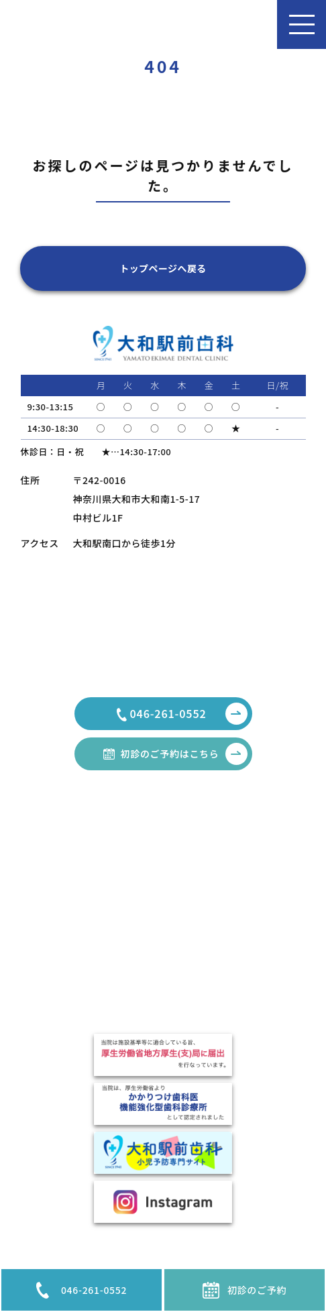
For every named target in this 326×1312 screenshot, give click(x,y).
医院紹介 (56, 941)
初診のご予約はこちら (184, 754)
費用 (48, 987)
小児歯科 (215, 1000)
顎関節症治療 (224, 923)
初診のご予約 (244, 1290)
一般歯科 (215, 861)
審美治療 (215, 877)
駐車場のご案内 (69, 956)
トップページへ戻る (163, 268)
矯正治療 (215, 954)
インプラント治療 (232, 969)
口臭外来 (215, 938)
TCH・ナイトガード (236, 985)
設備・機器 (60, 972)
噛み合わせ (219, 1015)
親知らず (215, 892)
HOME (57, 843)
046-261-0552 (81, 1290)
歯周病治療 (219, 907)
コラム (52, 877)
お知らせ (56, 861)
